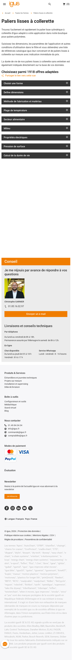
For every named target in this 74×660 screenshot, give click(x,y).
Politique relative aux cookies (17, 535)
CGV (52, 535)
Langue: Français (14, 519)
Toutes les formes (22, 13)
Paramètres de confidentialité (38, 539)
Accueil (7, 13)
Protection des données (29, 531)
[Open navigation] (4, 4)
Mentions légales (40, 535)
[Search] (49, 4)
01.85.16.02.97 (16, 306)
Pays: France (31, 519)
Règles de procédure (13, 539)
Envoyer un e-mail (36, 314)
